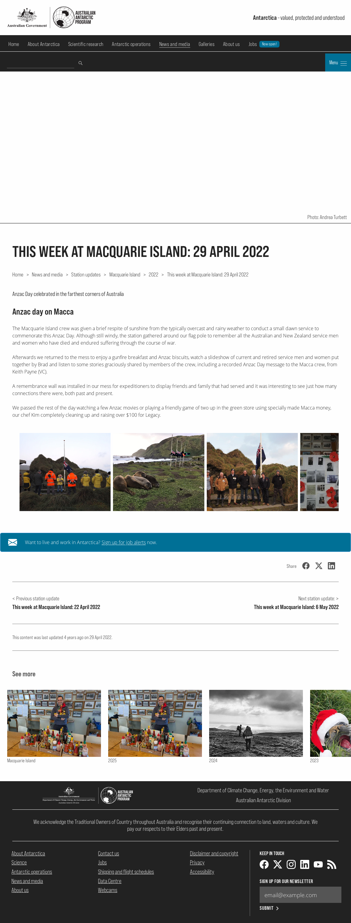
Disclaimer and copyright (214, 853)
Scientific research (86, 44)
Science (19, 862)
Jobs (264, 44)
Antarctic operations (131, 44)
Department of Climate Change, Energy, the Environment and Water (263, 790)
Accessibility (202, 871)
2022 (153, 274)
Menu (338, 63)
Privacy (197, 862)
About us (231, 44)
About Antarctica (44, 44)
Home (13, 44)
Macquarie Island (124, 274)
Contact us (108, 853)
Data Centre (109, 881)
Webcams (107, 890)
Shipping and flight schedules (126, 871)
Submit (270, 908)
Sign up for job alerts (124, 542)
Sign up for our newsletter (286, 881)
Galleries (207, 44)
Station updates (86, 274)
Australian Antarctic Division (263, 800)
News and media (174, 44)
